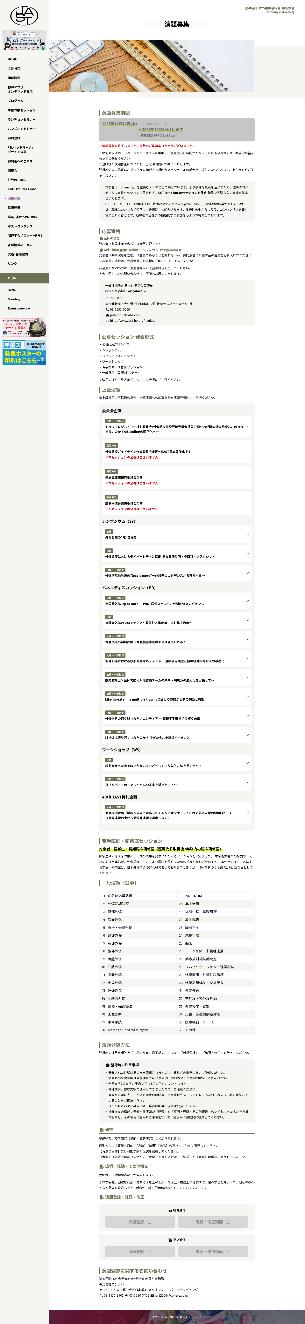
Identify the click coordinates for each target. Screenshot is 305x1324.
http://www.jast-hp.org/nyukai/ (130, 320)
